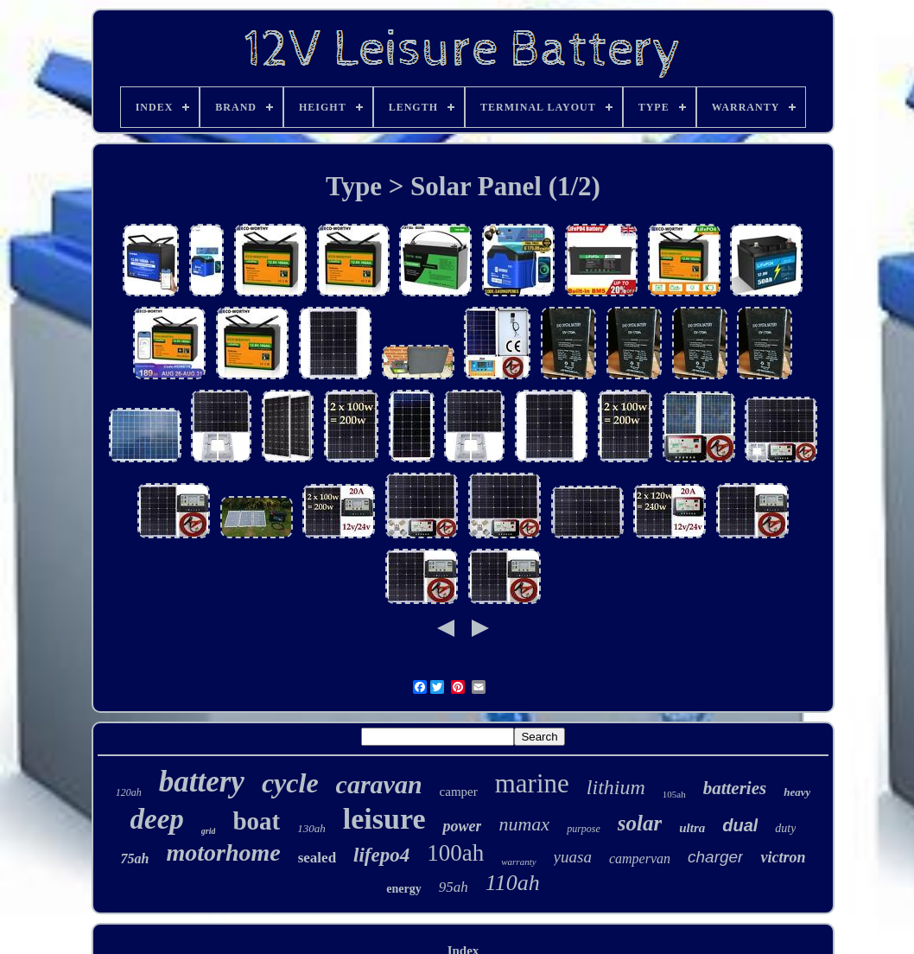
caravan (379, 784)
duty (785, 828)
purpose (583, 829)
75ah (135, 858)
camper (459, 791)
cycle (290, 782)
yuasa (573, 857)
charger (715, 857)
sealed (317, 857)
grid (208, 831)
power (461, 826)
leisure (384, 819)
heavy (797, 791)
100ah (455, 853)
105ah (674, 794)
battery (201, 781)
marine (532, 783)
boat (256, 821)
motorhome (223, 852)
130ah (311, 828)
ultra (692, 828)
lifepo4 (381, 855)
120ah (129, 792)
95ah (453, 887)
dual (740, 825)
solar (640, 823)
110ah (513, 882)
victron (782, 857)
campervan (639, 858)
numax (523, 824)
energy (403, 888)
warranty (518, 861)
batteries (735, 788)
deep (157, 819)
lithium (616, 787)
